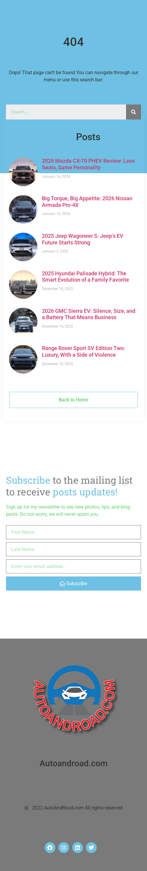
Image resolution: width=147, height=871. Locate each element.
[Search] (133, 111)
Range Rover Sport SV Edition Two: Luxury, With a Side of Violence (83, 351)
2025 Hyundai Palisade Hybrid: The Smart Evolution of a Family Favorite (85, 276)
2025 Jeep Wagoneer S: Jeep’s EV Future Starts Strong (82, 239)
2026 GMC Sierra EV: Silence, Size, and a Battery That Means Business (88, 314)
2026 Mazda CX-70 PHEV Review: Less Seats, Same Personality (88, 164)
